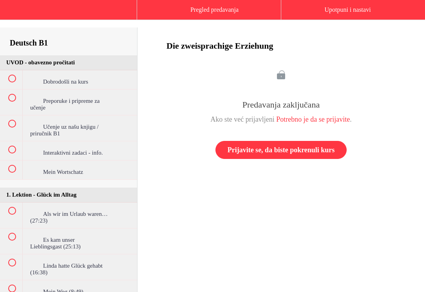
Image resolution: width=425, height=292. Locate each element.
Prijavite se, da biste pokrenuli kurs (281, 150)
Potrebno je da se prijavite (313, 119)
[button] (13, 13)
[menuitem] (68, 17)
